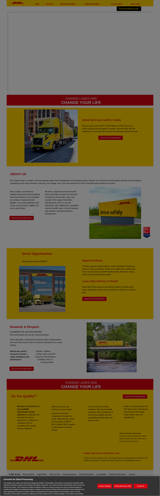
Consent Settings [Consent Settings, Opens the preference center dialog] (105, 486)
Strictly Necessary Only (123, 486)
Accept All (140, 486)
